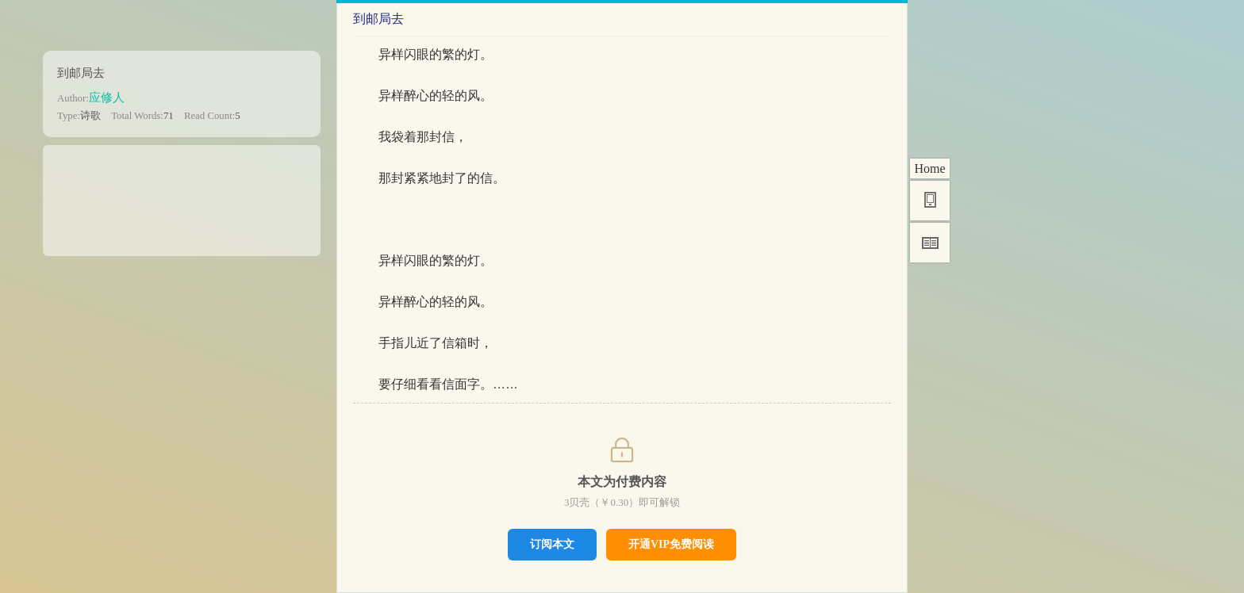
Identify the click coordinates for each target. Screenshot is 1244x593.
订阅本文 (552, 544)
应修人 (107, 97)
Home (929, 168)
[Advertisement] (182, 195)
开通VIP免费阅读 (671, 544)
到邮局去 (81, 72)
